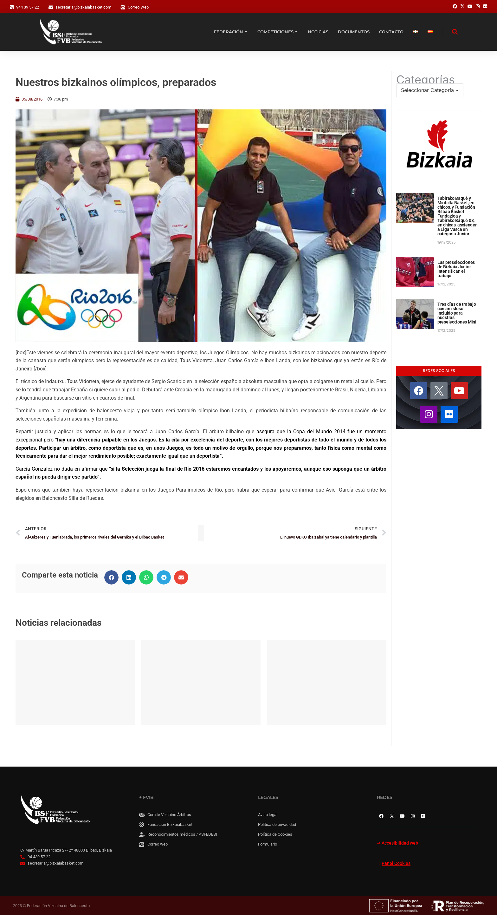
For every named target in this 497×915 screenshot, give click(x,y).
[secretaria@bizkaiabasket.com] (50, 7)
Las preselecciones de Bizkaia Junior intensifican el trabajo (456, 269)
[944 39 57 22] (12, 7)
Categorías (425, 79)
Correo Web (138, 7)
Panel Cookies (396, 863)
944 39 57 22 (27, 7)
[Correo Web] (123, 7)
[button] (111, 577)
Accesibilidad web (400, 843)
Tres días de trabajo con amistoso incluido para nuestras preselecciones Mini (456, 313)
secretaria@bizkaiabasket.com (83, 7)
